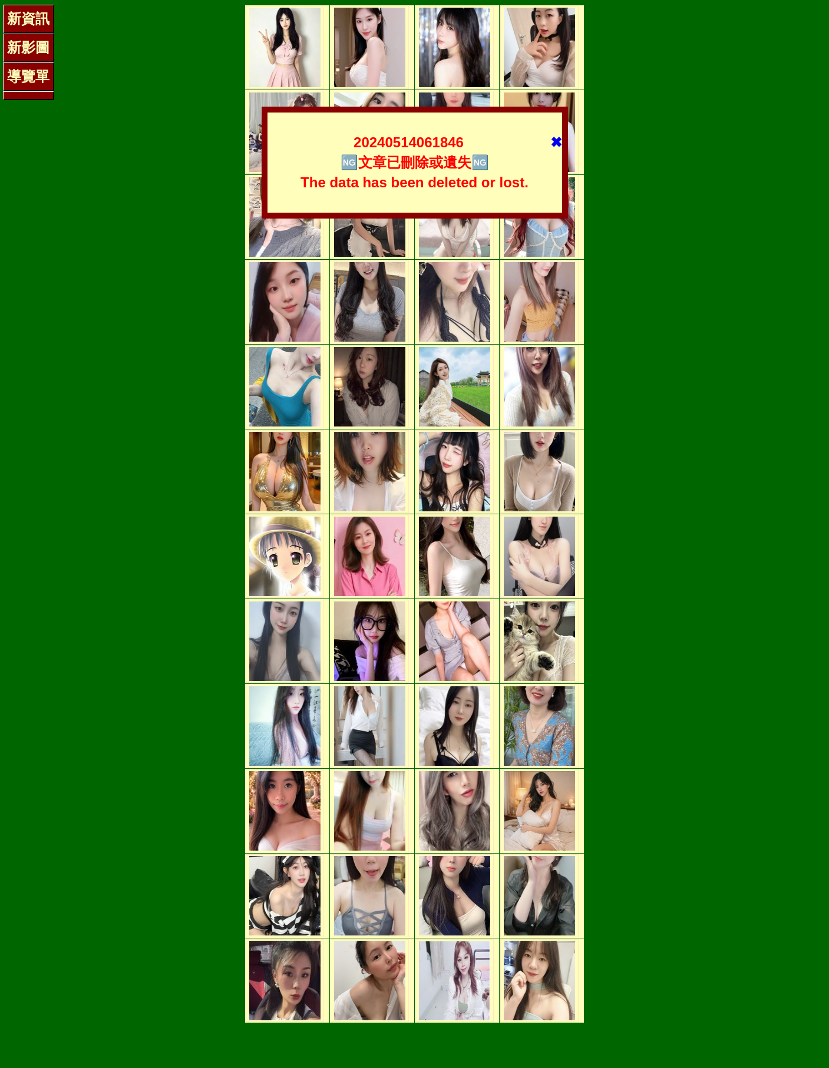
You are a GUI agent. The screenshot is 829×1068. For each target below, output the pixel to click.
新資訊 (28, 19)
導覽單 (28, 76)
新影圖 (28, 47)
